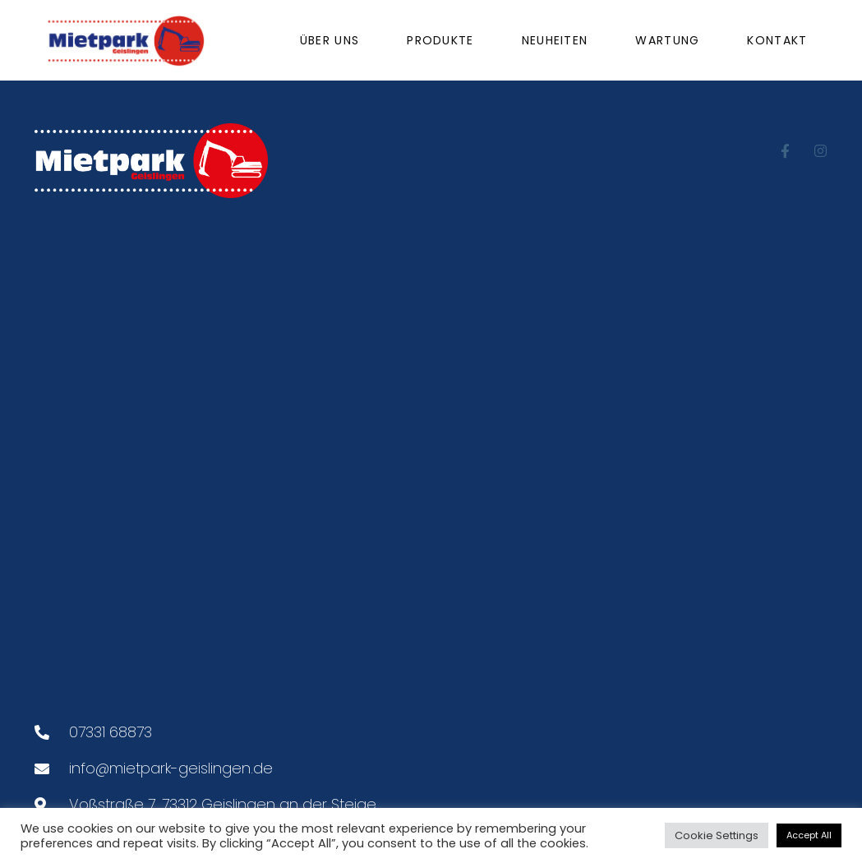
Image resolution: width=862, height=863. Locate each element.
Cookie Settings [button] (716, 835)
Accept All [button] (809, 835)
